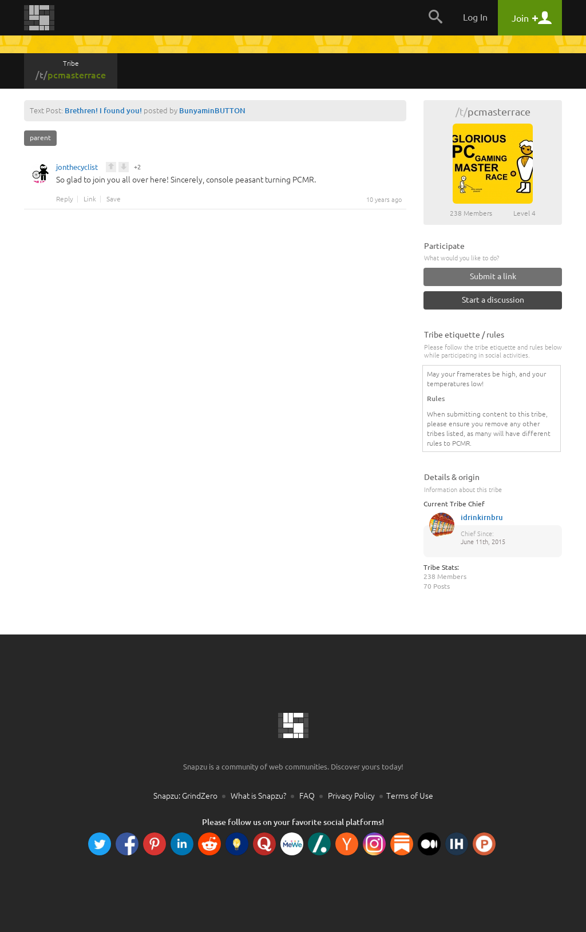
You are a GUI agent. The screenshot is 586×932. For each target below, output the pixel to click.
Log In (475, 17)
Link (90, 199)
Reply (64, 199)
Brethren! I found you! (103, 110)
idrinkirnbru (482, 517)
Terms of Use (409, 795)
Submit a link (493, 276)
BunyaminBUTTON (212, 110)
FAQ (307, 795)
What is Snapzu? (258, 795)
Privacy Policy (351, 795)
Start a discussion (493, 299)
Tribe (70, 70)
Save (113, 199)
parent (40, 137)
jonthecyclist (77, 169)
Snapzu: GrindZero (185, 795)
